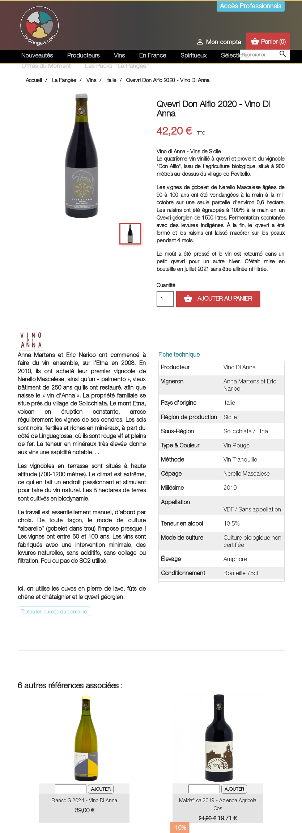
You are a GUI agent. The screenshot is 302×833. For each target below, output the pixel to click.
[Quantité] (165, 299)
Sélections (234, 55)
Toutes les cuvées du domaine (54, 611)
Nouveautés (37, 55)
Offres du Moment (46, 65)
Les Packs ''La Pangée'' (117, 65)
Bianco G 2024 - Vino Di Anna (84, 800)
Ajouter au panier (218, 298)
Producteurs (83, 55)
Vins (119, 55)
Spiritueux (193, 55)
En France (152, 55)
